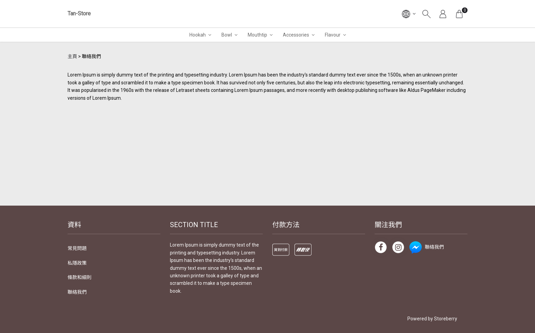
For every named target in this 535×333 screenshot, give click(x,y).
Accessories (296, 35)
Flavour (333, 35)
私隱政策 (77, 263)
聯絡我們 (77, 292)
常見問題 (77, 248)
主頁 (72, 56)
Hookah (197, 35)
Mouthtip (257, 35)
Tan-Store (79, 13)
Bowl (226, 35)
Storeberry (445, 318)
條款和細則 (79, 277)
